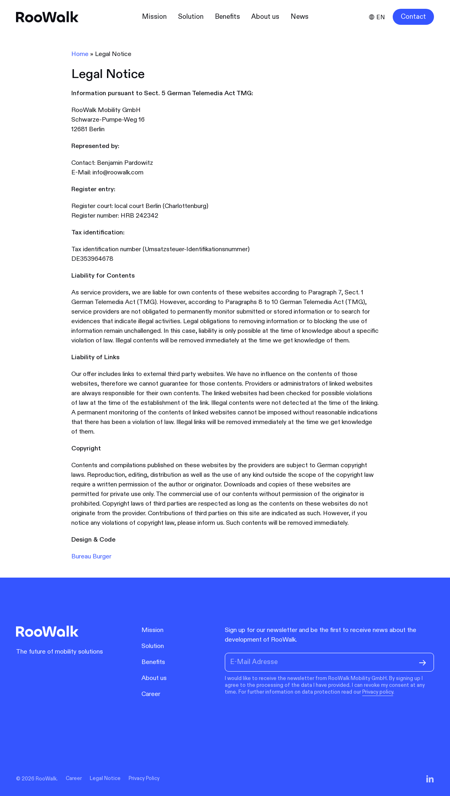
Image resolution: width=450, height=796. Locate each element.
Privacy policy (377, 692)
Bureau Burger (91, 556)
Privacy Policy (144, 778)
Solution (152, 646)
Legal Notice (105, 778)
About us (154, 678)
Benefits (153, 662)
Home (80, 54)
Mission (152, 630)
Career (150, 694)
